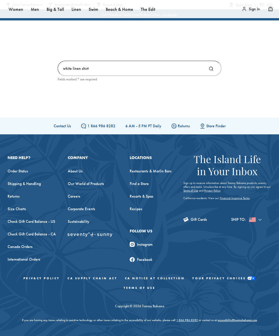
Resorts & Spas (141, 196)
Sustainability (78, 221)
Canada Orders (20, 246)
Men (92, 45)
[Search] (211, 68)
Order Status (18, 171)
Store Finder (213, 126)
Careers (74, 196)
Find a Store (139, 183)
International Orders (24, 259)
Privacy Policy (212, 191)
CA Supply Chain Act (92, 278)
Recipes (136, 208)
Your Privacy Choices (224, 278)
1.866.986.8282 (187, 320)
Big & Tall (113, 45)
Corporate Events (81, 208)
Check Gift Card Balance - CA (32, 234)
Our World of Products (86, 183)
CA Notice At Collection (155, 278)
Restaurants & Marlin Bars (150, 171)
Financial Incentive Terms (235, 198)
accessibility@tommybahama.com (237, 320)
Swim (151, 45)
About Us (75, 171)
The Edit (205, 45)
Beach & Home (177, 45)
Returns (180, 126)
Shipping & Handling (24, 183)
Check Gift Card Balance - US (31, 221)
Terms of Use (190, 191)
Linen (134, 45)
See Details (170, 14)
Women (73, 45)
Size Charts (17, 208)
